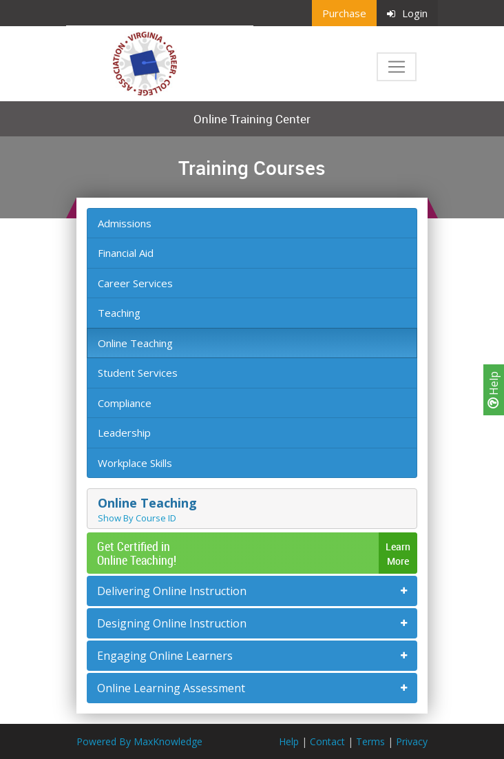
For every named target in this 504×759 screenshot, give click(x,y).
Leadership (124, 432)
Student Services (138, 373)
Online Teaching (135, 343)
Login (407, 13)
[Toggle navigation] (397, 66)
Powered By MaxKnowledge (139, 741)
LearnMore (398, 554)
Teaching (119, 313)
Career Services (135, 283)
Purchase (344, 13)
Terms (370, 741)
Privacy (412, 741)
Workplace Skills (135, 463)
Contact (327, 741)
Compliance (124, 403)
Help (493, 389)
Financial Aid (126, 253)
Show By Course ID (137, 518)
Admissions (124, 223)
